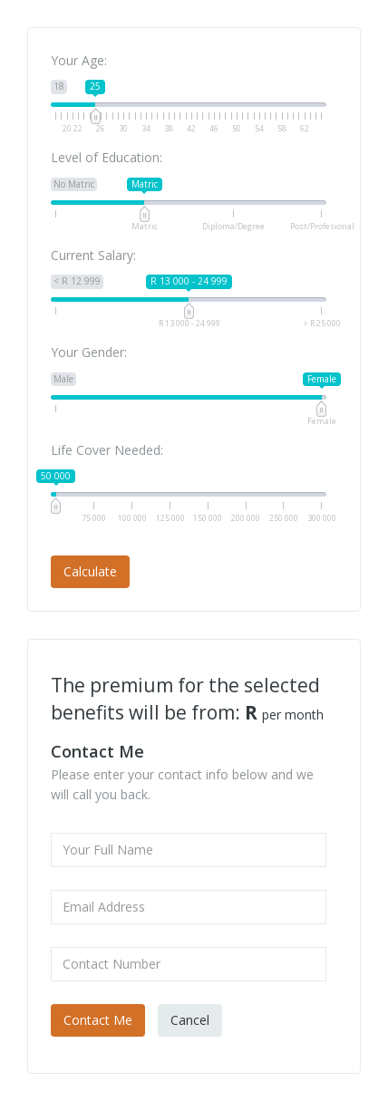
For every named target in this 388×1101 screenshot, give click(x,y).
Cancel (189, 1020)
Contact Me (97, 1020)
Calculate (90, 571)
